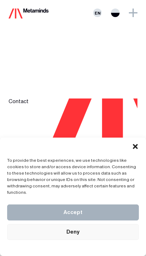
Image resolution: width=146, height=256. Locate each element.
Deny (73, 232)
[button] (135, 146)
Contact (19, 101)
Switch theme (115, 13)
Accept (73, 212)
